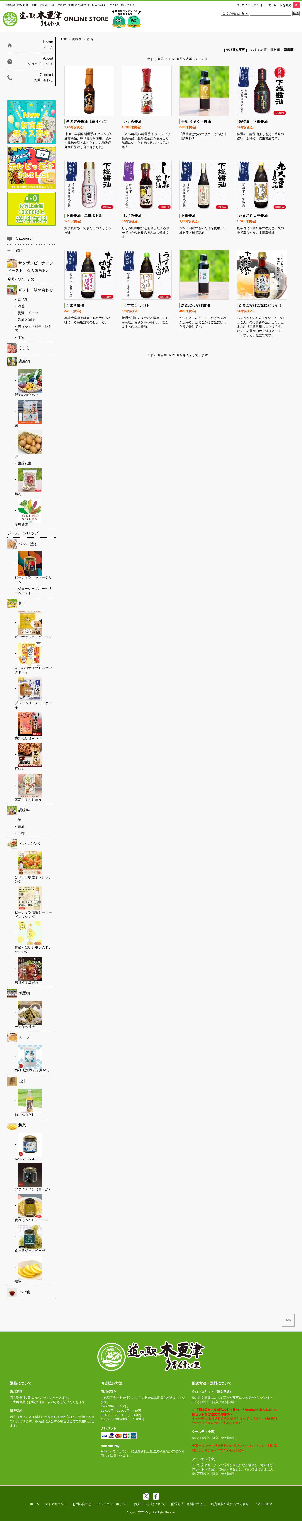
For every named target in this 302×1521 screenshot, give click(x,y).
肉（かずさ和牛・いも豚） (33, 328)
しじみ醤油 (132, 216)
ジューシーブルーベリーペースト (33, 591)
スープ (18, 1037)
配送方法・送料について (188, 1504)
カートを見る (286, 5)
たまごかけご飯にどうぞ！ (260, 305)
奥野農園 (28, 513)
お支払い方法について (149, 1504)
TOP (64, 39)
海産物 (18, 993)
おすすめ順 (259, 50)
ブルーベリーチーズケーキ (33, 693)
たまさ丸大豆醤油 (253, 216)
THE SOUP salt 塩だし (32, 1059)
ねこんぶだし (28, 1103)
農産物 (18, 361)
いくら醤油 (132, 121)
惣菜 (16, 1125)
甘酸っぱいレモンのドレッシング (33, 937)
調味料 (76, 39)
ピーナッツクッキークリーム (33, 567)
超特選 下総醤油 (253, 121)
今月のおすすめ (20, 279)
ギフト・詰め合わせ (30, 290)
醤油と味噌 (26, 320)
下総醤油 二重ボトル (84, 216)
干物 (21, 337)
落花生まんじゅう (28, 788)
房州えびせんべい (28, 726)
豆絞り (28, 757)
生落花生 (24, 463)
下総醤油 (188, 216)
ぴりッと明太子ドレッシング (33, 867)
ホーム (34, 1504)
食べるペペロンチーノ (31, 1208)
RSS (258, 1504)
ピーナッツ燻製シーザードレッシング (33, 902)
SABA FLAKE (28, 1147)
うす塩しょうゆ (136, 305)
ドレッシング (24, 844)
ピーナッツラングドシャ (33, 625)
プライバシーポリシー (112, 1504)
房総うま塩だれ (28, 970)
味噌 (21, 833)
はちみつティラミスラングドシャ (33, 658)
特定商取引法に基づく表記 (230, 1504)
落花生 (23, 299)
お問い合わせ (82, 1504)
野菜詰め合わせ (28, 383)
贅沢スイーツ (28, 313)
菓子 (16, 603)
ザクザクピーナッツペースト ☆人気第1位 (30, 265)
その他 (18, 1292)
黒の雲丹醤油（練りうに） (87, 121)
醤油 (90, 39)
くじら (18, 348)
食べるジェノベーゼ (30, 1239)
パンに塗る (22, 544)
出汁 (16, 1081)
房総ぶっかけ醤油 (195, 305)
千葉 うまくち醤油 (196, 121)
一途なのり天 (28, 1015)
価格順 (275, 50)
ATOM (267, 1504)
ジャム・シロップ (22, 533)
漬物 (28, 1269)
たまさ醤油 (75, 305)
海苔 (21, 306)
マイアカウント (252, 5)
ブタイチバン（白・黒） (33, 1177)
